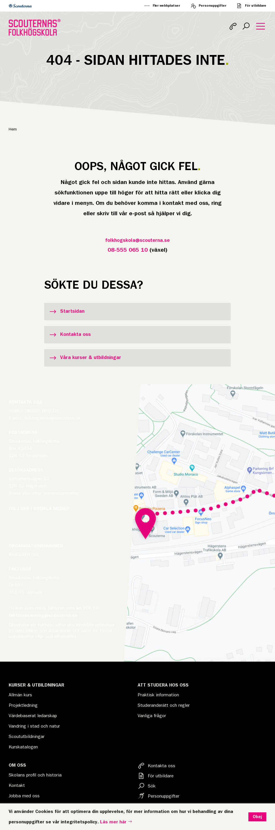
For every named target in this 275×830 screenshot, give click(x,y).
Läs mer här (116, 822)
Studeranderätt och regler (164, 705)
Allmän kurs (20, 695)
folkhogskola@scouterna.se (137, 240)
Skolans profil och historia (35, 775)
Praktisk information (158, 695)
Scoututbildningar (27, 736)
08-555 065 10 (128, 250)
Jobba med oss (24, 796)
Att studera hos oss (163, 685)
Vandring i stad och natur (34, 726)
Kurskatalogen (23, 747)
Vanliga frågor (152, 715)
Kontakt (17, 785)
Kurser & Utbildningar (36, 685)
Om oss (17, 765)
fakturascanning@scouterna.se (43, 615)
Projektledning (23, 705)
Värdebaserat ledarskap (33, 715)
